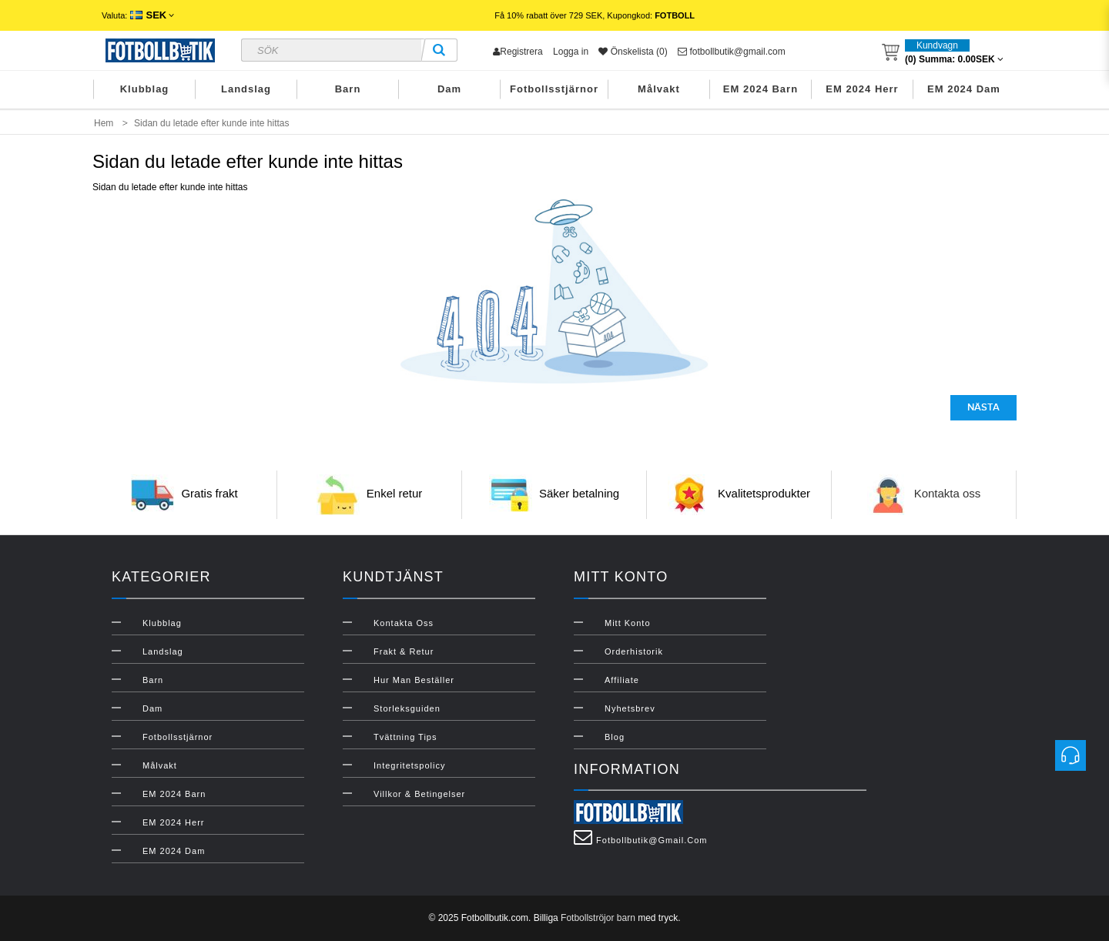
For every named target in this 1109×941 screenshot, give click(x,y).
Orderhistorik (634, 651)
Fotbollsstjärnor (554, 89)
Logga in (570, 51)
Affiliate (622, 680)
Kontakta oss (947, 493)
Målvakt (659, 89)
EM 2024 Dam (963, 89)
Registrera (517, 51)
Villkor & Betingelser (419, 794)
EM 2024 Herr (862, 89)
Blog (615, 737)
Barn (348, 89)
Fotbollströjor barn (598, 918)
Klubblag (144, 89)
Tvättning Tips (405, 737)
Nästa (983, 407)
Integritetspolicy (409, 765)
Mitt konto (628, 623)
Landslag (246, 89)
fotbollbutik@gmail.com (732, 51)
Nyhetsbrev (630, 708)
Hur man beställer (414, 680)
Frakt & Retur (404, 651)
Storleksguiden (407, 708)
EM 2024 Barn (760, 89)
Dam (449, 89)
